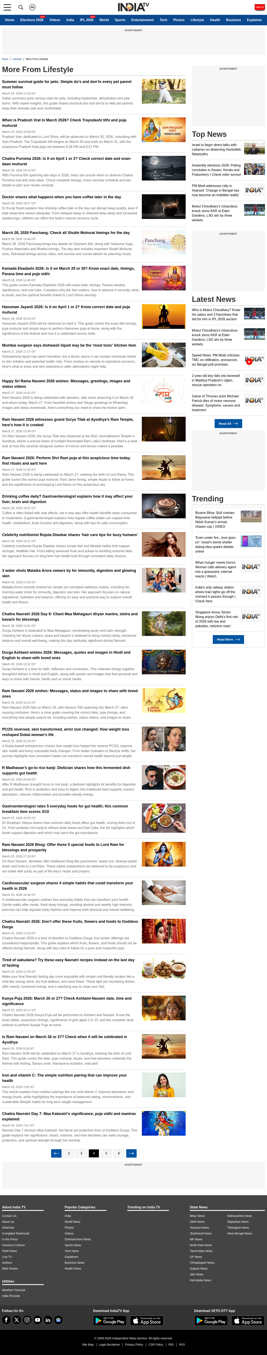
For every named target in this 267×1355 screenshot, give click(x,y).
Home (9, 20)
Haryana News (199, 1227)
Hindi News (9, 1251)
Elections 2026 (31, 20)
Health (215, 20)
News (5, 59)
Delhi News (197, 1221)
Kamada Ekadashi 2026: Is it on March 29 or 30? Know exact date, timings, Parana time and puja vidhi (68, 271)
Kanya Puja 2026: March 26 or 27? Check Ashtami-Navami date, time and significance (67, 1001)
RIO (171, 1344)
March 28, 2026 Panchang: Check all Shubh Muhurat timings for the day (66, 233)
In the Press (10, 1239)
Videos (54, 20)
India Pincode (11, 1296)
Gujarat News (199, 1268)
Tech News (72, 1251)
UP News (196, 1256)
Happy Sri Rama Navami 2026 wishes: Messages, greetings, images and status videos (66, 384)
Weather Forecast (13, 1290)
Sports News (73, 1245)
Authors (7, 1262)
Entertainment (142, 20)
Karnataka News (200, 1280)
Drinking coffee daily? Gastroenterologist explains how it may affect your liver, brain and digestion (67, 499)
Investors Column (13, 1245)
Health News (73, 1268)
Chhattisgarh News (202, 1262)
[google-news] (58, 1320)
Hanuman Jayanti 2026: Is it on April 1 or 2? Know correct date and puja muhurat (66, 309)
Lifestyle (197, 20)
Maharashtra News (239, 1216)
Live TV (7, 1256)
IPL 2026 (87, 20)
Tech (163, 20)
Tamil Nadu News (201, 1251)
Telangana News (238, 1227)
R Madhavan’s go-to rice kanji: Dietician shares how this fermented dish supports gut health (66, 770)
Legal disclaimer (109, 1344)
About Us (8, 1221)
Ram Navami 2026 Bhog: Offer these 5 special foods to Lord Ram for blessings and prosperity (63, 847)
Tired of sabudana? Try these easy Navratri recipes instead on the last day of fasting (68, 962)
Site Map (87, 1344)
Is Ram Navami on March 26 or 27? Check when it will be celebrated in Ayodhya (64, 1039)
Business (233, 20)
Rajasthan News (238, 1221)
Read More (228, 639)
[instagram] (27, 1320)
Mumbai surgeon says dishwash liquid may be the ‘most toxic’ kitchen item (69, 345)
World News (72, 1221)
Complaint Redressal (15, 1233)
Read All (228, 423)
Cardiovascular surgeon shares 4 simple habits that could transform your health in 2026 (67, 886)
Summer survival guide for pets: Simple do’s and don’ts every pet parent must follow (66, 84)
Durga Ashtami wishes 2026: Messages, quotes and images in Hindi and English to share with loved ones (66, 655)
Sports (120, 20)
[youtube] (37, 1320)
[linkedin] (48, 1320)
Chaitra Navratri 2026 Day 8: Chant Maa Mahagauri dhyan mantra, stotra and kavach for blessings (70, 617)
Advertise (8, 1227)
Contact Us (9, 1216)
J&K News (196, 1274)
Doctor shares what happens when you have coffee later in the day (61, 197)
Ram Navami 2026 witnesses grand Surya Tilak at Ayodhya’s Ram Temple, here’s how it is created (68, 422)
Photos (178, 20)
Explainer (254, 20)
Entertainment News (78, 1239)
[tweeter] (17, 1320)
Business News (75, 1262)
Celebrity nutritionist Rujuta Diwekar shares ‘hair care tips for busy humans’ (70, 535)
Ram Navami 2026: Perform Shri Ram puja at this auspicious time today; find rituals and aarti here (66, 460)
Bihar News (197, 1216)
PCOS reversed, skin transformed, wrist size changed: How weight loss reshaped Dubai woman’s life (65, 732)
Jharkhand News (201, 1233)
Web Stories (10, 1268)
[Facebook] (6, 1320)
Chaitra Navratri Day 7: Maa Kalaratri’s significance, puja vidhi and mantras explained (69, 1116)
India (70, 20)
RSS (182, 1344)
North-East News (201, 1245)
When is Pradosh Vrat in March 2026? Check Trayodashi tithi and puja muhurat (64, 123)
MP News (196, 1239)
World (104, 20)
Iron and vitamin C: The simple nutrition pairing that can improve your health (64, 1078)
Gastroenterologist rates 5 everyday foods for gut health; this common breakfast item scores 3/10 (65, 809)
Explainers (71, 1256)
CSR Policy (156, 1344)
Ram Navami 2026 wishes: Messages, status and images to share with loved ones (70, 693)
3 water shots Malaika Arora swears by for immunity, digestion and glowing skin (69, 573)
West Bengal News (239, 1233)
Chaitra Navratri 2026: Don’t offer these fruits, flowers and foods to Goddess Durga (70, 924)
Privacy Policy (134, 1344)
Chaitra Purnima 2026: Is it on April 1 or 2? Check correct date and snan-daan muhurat (66, 161)
